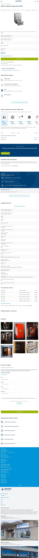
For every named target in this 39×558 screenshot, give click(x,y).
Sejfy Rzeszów (3, 516)
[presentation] (8, 407)
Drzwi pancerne (3, 482)
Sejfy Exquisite (3, 475)
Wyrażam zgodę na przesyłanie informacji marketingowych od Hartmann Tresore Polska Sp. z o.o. (19, 398)
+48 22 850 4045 (29, 305)
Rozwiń (13, 132)
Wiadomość (3, 391)
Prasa (2, 501)
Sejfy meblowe (3, 451)
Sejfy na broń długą (4, 455)
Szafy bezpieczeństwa (4, 470)
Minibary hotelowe (4, 466)
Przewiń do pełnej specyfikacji (7, 55)
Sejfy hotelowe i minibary (5, 464)
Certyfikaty (3, 495)
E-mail (2, 386)
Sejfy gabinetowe (4, 476)
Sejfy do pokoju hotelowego (5, 465)
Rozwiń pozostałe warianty (5, 303)
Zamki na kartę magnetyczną (6, 467)
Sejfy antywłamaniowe (5, 450)
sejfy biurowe (17, 70)
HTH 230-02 (3, 294)
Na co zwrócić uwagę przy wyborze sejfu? (19, 102)
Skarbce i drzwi (3, 479)
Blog (1, 502)
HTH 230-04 (3, 298)
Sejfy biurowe (3, 459)
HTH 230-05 (3, 300)
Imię (2, 377)
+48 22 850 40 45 (4, 374)
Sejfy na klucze (3, 461)
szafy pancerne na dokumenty (8, 70)
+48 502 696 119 (4, 63)
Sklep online (3, 504)
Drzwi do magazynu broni (5, 457)
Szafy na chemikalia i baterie (6, 469)
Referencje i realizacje (5, 497)
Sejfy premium (3, 474)
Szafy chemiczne (4, 471)
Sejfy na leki (3, 462)
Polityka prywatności (19, 403)
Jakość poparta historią (5, 507)
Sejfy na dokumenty (4, 460)
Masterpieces (3, 477)
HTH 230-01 (3, 292)
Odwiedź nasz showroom (5, 542)
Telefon (2, 382)
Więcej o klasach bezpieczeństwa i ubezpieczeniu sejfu (19, 195)
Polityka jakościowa (4, 493)
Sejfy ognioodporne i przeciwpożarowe (7, 452)
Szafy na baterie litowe (5, 472)
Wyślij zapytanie (5, 153)
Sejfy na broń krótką (4, 456)
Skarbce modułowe (4, 481)
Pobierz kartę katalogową (19, 206)
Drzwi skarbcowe (3, 480)
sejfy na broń (15, 165)
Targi (2, 499)
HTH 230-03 (3, 296)
